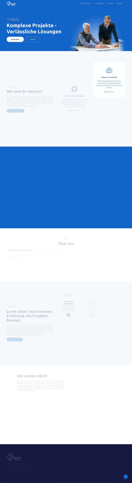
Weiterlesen (15, 39)
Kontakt (119, 3)
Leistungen (99, 3)
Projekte (110, 3)
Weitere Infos (109, 92)
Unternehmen (85, 3)
